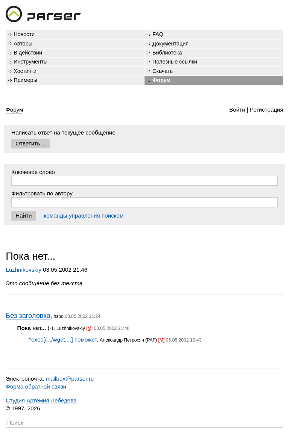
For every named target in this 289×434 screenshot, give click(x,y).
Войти (237, 109)
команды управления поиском (83, 215)
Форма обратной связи (36, 386)
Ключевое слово (33, 172)
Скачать (162, 71)
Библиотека (167, 53)
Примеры (25, 80)
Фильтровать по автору (42, 193)
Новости (24, 34)
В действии (28, 53)
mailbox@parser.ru (70, 378)
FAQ (157, 34)
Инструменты (30, 62)
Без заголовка (28, 315)
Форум (161, 80)
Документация (170, 44)
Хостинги (25, 71)
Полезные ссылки (174, 62)
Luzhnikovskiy (23, 269)
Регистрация (266, 109)
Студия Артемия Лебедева (41, 400)
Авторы (23, 44)
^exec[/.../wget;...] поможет (63, 339)
